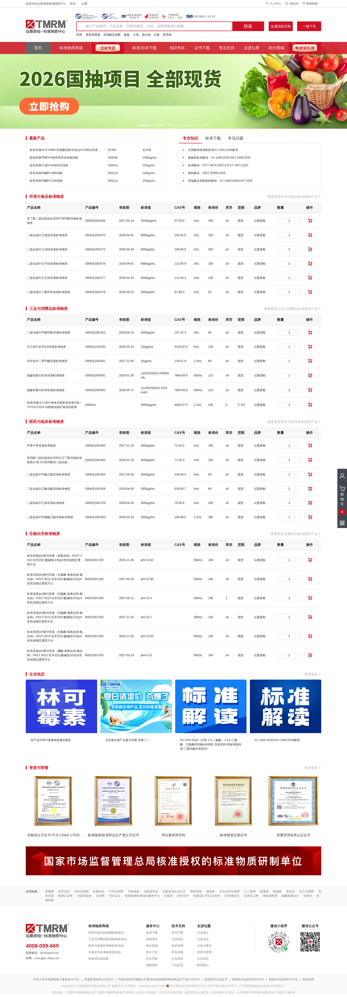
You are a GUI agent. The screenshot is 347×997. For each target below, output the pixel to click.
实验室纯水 (151, 891)
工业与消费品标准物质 (48, 309)
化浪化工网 (251, 895)
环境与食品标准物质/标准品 (106, 932)
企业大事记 (204, 945)
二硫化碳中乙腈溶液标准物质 (46, 503)
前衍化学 (183, 895)
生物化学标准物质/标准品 (104, 952)
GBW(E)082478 (95, 292)
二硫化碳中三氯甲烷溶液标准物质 (48, 292)
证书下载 (202, 48)
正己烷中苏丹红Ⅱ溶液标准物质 (46, 346)
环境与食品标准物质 (46, 197)
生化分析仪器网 (229, 891)
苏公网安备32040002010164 (188, 986)
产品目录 (177, 965)
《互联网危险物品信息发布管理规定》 (262, 986)
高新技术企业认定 (174, 891)
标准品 (290, 891)
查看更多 (312, 674)
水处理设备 (84, 895)
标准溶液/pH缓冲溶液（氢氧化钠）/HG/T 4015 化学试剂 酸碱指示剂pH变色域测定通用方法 (54, 560)
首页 (38, 48)
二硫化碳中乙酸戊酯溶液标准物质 (48, 488)
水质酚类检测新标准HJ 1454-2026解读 (213, 150)
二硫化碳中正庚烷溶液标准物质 (47, 235)
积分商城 (276, 48)
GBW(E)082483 (95, 460)
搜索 (248, 26)
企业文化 (203, 939)
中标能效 (134, 891)
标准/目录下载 (144, 48)
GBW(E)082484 (95, 220)
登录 (73, 3)
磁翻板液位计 (290, 895)
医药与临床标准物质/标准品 (106, 945)
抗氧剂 (168, 895)
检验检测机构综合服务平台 (142, 895)
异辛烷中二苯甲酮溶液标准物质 (47, 361)
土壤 (136, 34)
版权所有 (118, 986)
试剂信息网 (81, 891)
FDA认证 (114, 895)
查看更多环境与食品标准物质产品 (294, 197)
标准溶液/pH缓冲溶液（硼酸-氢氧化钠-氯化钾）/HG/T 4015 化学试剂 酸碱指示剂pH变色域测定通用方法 (55, 655)
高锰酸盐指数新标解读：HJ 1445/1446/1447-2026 (220, 180)
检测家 (277, 891)
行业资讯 (177, 958)
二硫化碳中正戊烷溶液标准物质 (47, 249)
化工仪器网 (306, 891)
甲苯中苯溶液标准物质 (41, 445)
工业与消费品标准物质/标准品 (107, 939)
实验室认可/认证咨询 (206, 895)
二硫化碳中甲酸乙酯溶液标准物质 (48, 474)
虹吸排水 (99, 891)
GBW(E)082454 (95, 474)
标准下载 (213, 138)
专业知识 (190, 138)
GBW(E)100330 (95, 346)
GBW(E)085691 (95, 375)
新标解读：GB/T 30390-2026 (206, 173)
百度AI (307, 895)
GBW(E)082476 (95, 263)
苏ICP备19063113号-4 (222, 986)
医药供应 (196, 891)
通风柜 (210, 891)
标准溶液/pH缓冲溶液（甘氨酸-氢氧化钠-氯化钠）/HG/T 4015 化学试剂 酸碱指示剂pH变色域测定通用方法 (55, 579)
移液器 (264, 891)
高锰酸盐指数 (112, 34)
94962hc (90, 405)
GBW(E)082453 (95, 332)
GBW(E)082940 (95, 445)
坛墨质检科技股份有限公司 (93, 986)
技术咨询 (177, 945)
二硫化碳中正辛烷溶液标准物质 (47, 263)
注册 (84, 3)
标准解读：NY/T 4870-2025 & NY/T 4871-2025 (218, 165)
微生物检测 (270, 895)
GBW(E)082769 (95, 503)
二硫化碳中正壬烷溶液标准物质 (47, 278)
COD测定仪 (232, 895)
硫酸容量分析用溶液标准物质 (46, 375)
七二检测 (250, 891)
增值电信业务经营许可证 (248, 979)
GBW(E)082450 (95, 517)
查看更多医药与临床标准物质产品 (294, 422)
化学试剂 (64, 891)
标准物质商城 (71, 48)
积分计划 (152, 952)
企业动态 (203, 958)
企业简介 (203, 932)
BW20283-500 (94, 560)
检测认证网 (65, 895)
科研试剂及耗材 (98, 958)
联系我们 (203, 965)
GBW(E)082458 (95, 488)
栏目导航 (152, 958)
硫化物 (146, 34)
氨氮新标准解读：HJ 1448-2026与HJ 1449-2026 (219, 157)
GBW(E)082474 (95, 249)
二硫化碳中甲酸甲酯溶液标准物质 (48, 332)
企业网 (100, 895)
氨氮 (127, 34)
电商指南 (310, 3)
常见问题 (235, 138)
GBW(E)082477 (95, 278)
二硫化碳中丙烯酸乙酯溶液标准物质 (50, 517)
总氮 (157, 34)
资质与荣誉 (204, 952)
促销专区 (152, 939)
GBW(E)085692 (95, 390)
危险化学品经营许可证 (283, 979)
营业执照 (308, 979)
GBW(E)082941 (95, 361)
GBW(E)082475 (95, 235)
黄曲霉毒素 (93, 34)
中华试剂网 (116, 891)
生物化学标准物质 (44, 534)
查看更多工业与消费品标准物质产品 (292, 309)
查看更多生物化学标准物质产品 (296, 534)
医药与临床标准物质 (46, 422)
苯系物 (167, 34)
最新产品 (37, 138)
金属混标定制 (281, 26)
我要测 (49, 891)
